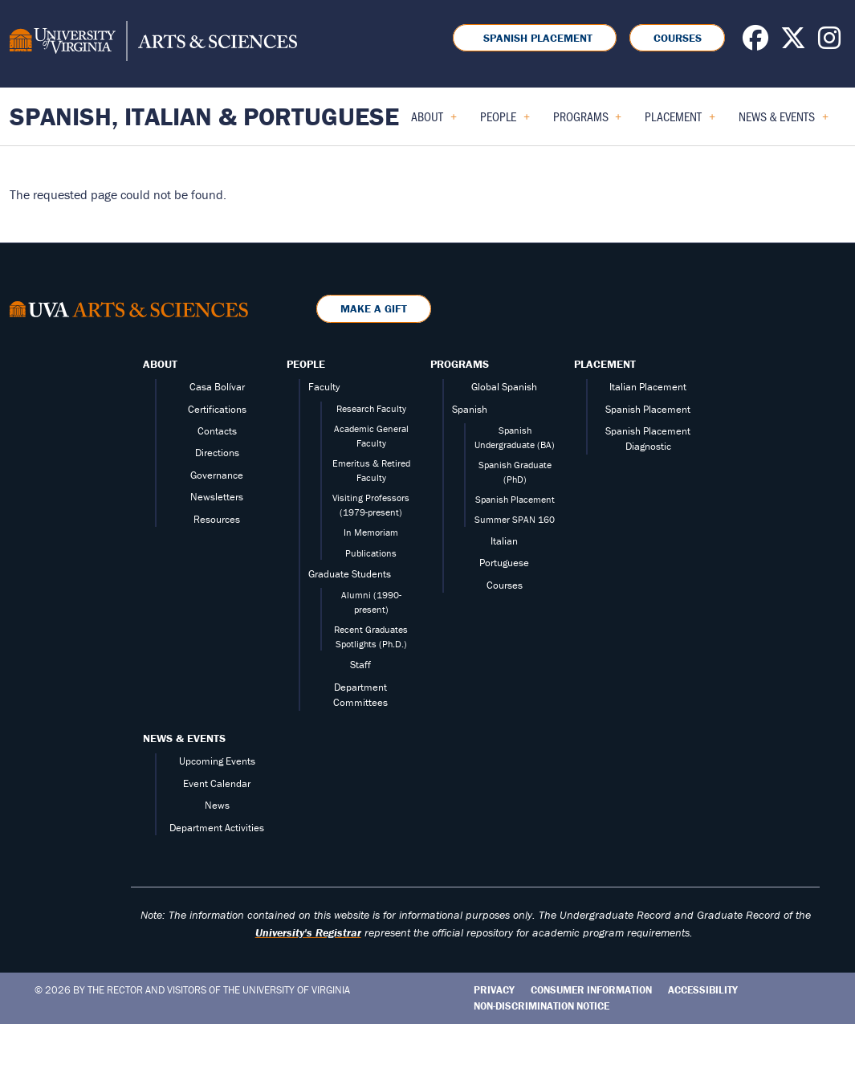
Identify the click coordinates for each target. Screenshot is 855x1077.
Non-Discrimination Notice (541, 1006)
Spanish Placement (534, 38)
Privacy (494, 990)
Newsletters (216, 497)
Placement (605, 364)
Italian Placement (647, 387)
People (306, 364)
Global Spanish (504, 387)
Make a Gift (373, 309)
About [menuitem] (434, 122)
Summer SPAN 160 (514, 519)
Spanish (469, 409)
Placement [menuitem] (680, 122)
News (217, 805)
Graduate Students (349, 574)
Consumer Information (591, 990)
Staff (360, 664)
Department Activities (216, 827)
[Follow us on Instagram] (829, 43)
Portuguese (504, 562)
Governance (216, 475)
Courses (677, 38)
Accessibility (703, 990)
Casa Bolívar (217, 387)
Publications (371, 553)
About (160, 364)
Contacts (217, 431)
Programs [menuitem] (588, 122)
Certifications (217, 409)
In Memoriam (371, 532)
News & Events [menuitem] (783, 122)
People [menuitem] (505, 122)
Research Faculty (371, 408)
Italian (504, 541)
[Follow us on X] (793, 43)
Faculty (324, 387)
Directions (217, 452)
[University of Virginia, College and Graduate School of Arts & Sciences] (153, 43)
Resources (216, 519)
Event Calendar (216, 783)
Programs (459, 364)
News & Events (184, 738)
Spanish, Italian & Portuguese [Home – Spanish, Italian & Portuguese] (204, 116)
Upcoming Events (217, 761)
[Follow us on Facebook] (755, 43)
